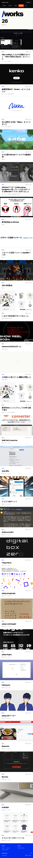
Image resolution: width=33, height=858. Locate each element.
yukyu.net (5, 2)
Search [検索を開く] (28, 2)
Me (26, 5)
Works (21, 5)
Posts (10, 5)
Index (4, 5)
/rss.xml (4, 855)
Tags (15, 5)
